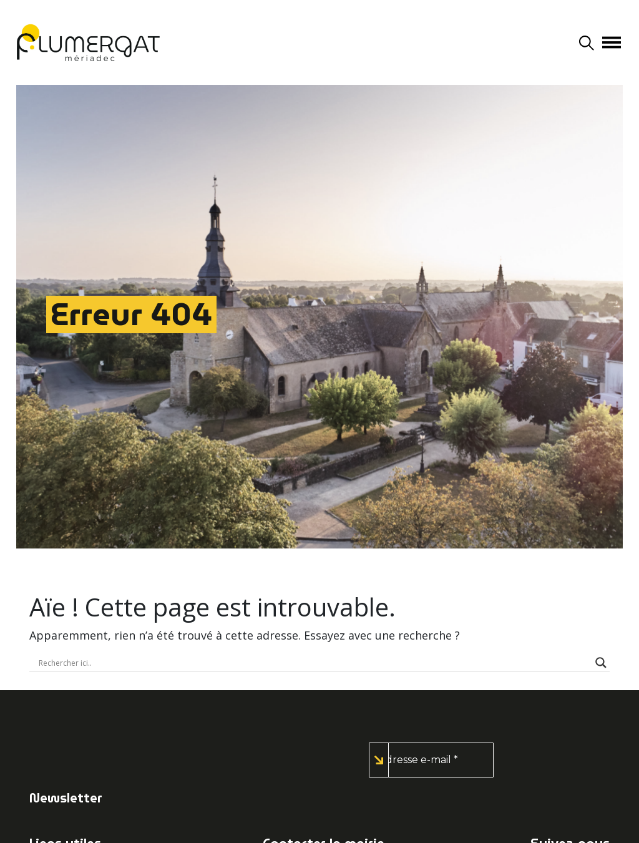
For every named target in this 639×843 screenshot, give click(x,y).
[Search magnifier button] (601, 662)
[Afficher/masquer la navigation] (611, 42)
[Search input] (314, 662)
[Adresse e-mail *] (431, 760)
